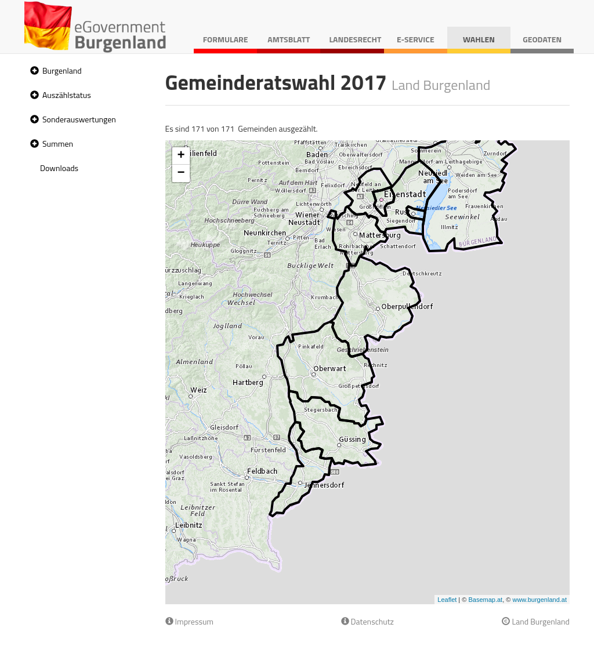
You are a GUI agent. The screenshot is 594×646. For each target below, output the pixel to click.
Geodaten (542, 39)
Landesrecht (355, 39)
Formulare (225, 39)
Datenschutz (367, 621)
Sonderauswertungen (79, 119)
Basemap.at (485, 599)
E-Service (415, 39)
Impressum (189, 621)
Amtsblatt (288, 39)
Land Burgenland (536, 621)
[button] (33, 71)
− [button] (180, 173)
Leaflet (447, 599)
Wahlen (479, 39)
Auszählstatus (66, 95)
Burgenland (62, 70)
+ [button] (180, 156)
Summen (57, 143)
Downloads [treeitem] (59, 168)
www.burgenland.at (539, 599)
